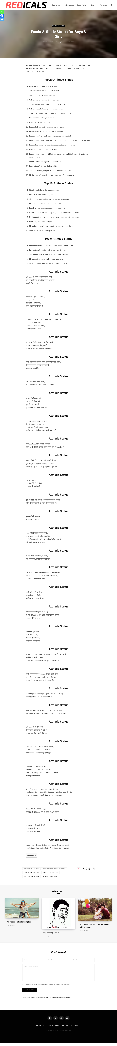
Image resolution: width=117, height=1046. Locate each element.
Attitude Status (58, 337)
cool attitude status (31, 872)
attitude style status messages (54, 869)
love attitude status (31, 876)
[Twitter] (2, 19)
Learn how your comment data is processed (57, 997)
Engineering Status (51, 933)
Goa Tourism (67, 1025)
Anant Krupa (49, 42)
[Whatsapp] (2, 12)
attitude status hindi (31, 869)
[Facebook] (2, 16)
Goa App (78, 1025)
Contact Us (40, 1025)
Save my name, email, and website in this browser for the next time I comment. (47, 984)
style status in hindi (50, 876)
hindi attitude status (50, 872)
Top (58, 1036)
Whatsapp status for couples (19, 922)
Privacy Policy (53, 1025)
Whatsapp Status (58, 26)
